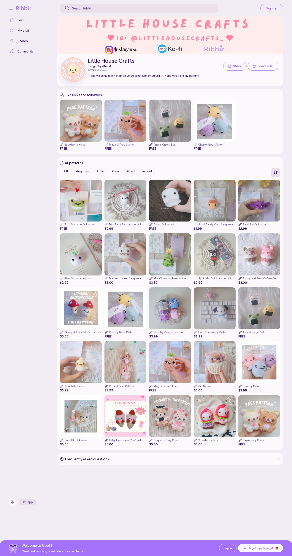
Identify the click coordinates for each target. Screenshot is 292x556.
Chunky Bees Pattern (211, 144)
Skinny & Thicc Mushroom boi (82, 332)
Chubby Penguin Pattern (169, 332)
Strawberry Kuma (74, 144)
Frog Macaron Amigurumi (79, 224)
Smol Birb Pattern (74, 386)
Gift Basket (205, 386)
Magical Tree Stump (121, 144)
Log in (228, 548)
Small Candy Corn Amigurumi (215, 224)
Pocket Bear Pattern (121, 386)
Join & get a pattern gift (260, 548)
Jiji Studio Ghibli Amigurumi (214, 278)
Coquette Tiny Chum (166, 440)
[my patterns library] (19, 30)
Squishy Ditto (251, 386)
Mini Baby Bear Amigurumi (125, 224)
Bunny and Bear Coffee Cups (261, 278)
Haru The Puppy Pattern (213, 332)
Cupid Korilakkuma (75, 440)
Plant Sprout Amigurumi (78, 278)
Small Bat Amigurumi (255, 224)
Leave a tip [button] (263, 66)
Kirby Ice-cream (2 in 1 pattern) (128, 440)
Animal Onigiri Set (164, 144)
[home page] (17, 20)
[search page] (19, 41)
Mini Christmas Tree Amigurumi (172, 278)
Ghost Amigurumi (164, 224)
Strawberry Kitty (208, 440)
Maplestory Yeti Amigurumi (125, 278)
